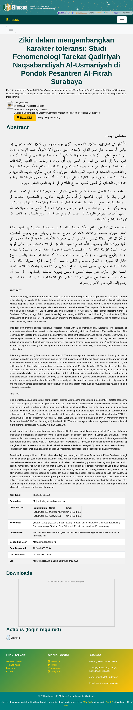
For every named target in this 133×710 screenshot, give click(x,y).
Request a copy (52, 117)
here (66, 705)
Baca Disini (25, 117)
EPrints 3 (87, 702)
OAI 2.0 (109, 702)
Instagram (54, 668)
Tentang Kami (13, 665)
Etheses (12, 19)
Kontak (9, 671)
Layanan (10, 668)
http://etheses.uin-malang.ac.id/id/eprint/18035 (55, 561)
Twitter (52, 665)
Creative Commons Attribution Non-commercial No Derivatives (69, 112)
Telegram (54, 671)
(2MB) (28, 117)
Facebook (54, 661)
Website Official (13, 661)
